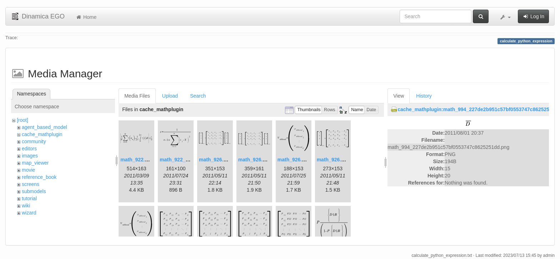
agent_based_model (44, 127)
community (34, 141)
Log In (533, 16)
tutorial (29, 198)
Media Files (137, 96)
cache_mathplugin (42, 134)
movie (28, 170)
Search (198, 96)
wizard (29, 213)
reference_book (39, 177)
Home (85, 17)
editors (29, 148)
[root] (22, 120)
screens (30, 184)
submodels (34, 191)
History (424, 96)
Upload (170, 96)
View (398, 96)
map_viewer (35, 163)
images (30, 156)
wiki (26, 205)
